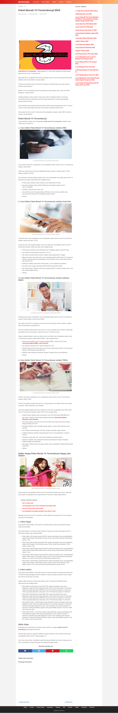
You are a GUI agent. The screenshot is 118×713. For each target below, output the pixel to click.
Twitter (78, 707)
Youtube (70, 707)
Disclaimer (49, 707)
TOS (64, 707)
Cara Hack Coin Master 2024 (85, 44)
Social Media (45, 2)
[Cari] (99, 2)
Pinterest (93, 707)
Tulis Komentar (43, 14)
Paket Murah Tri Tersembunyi (27, 71)
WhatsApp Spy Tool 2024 (84, 14)
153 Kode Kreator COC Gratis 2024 (87, 54)
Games (54, 2)
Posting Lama (68, 702)
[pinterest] (53, 651)
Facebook (85, 707)
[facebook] (25, 651)
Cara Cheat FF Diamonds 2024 (85, 47)
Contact (30, 707)
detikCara (23, 2)
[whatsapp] (66, 651)
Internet (69, 2)
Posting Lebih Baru (24, 702)
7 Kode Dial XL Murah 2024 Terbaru (87, 11)
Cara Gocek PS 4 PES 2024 (84, 27)
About (23, 707)
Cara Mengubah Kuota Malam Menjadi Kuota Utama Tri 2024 (39, 511)
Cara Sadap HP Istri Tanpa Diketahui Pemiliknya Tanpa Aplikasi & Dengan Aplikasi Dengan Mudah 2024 (87, 18)
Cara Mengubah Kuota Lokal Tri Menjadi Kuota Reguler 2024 (39, 506)
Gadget (61, 2)
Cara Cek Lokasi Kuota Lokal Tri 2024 (32, 508)
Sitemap (57, 707)
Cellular (36, 2)
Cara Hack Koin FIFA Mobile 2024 (86, 24)
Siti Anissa (23, 14)
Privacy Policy (40, 707)
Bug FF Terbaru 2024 (82, 50)
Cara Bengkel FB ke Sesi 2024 (85, 67)
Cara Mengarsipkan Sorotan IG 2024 (87, 75)
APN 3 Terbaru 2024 (27, 503)
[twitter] (39, 651)
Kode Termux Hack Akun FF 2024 (86, 30)
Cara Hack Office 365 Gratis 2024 (86, 38)
